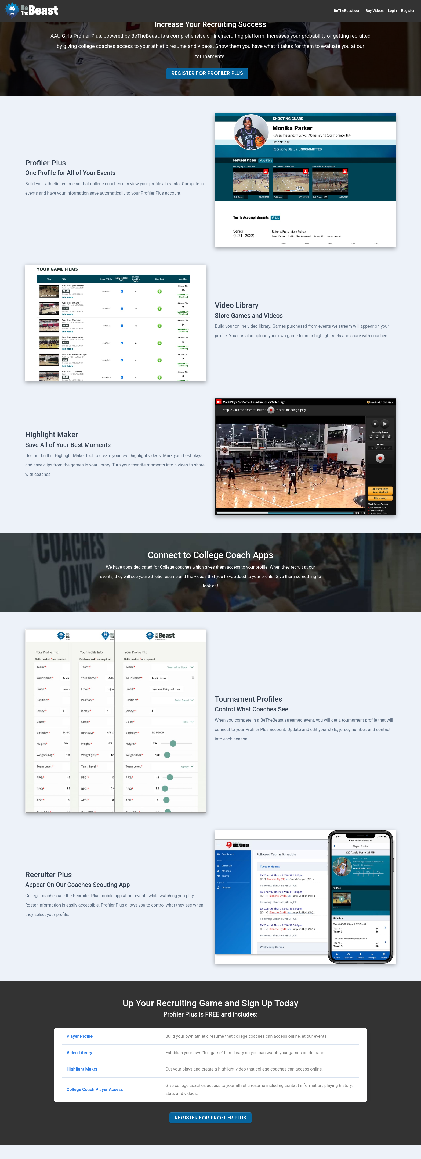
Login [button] (392, 11)
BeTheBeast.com (347, 11)
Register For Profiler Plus (207, 73)
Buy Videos (375, 11)
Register (408, 11)
